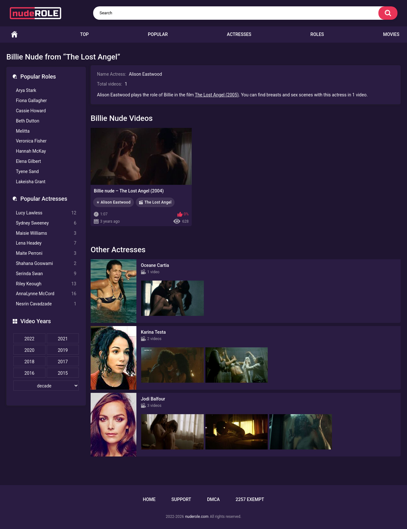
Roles (317, 34)
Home (14, 34)
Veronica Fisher (31, 140)
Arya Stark (26, 90)
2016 (29, 373)
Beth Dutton (27, 120)
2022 (29, 338)
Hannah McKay (31, 151)
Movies (391, 34)
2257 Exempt (250, 499)
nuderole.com (196, 516)
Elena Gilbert (28, 161)
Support (181, 499)
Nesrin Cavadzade (46, 304)
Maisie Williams (46, 233)
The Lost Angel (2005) (217, 94)
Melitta (23, 131)
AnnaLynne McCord (46, 293)
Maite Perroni (46, 253)
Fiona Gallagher (31, 100)
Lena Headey (46, 243)
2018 (29, 361)
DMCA (213, 499)
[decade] (46, 385)
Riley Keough (46, 284)
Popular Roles (38, 76)
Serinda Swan (46, 273)
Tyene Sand (27, 171)
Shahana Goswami (46, 263)
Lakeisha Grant (30, 181)
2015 (63, 373)
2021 (63, 338)
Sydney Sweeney (46, 223)
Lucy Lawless (46, 213)
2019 (63, 350)
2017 (63, 361)
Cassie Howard (31, 110)
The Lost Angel (158, 202)
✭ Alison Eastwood (113, 202)
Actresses (239, 34)
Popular (158, 34)
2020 (29, 350)
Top (84, 34)
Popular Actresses (43, 198)
